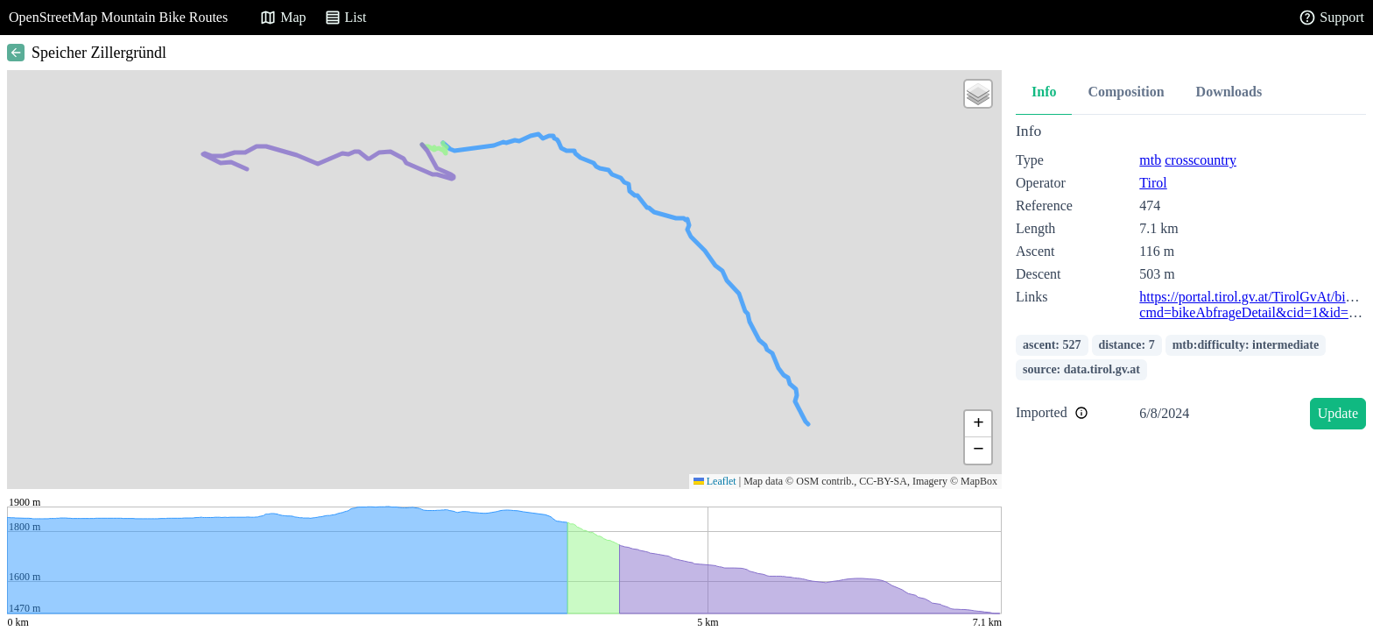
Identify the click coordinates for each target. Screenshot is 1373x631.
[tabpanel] (1191, 279)
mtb (1150, 159)
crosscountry (1200, 159)
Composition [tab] (1126, 91)
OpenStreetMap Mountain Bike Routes (118, 17)
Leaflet (715, 481)
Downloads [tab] (1229, 91)
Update (1338, 413)
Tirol (1152, 182)
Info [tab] (1044, 91)
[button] (978, 94)
